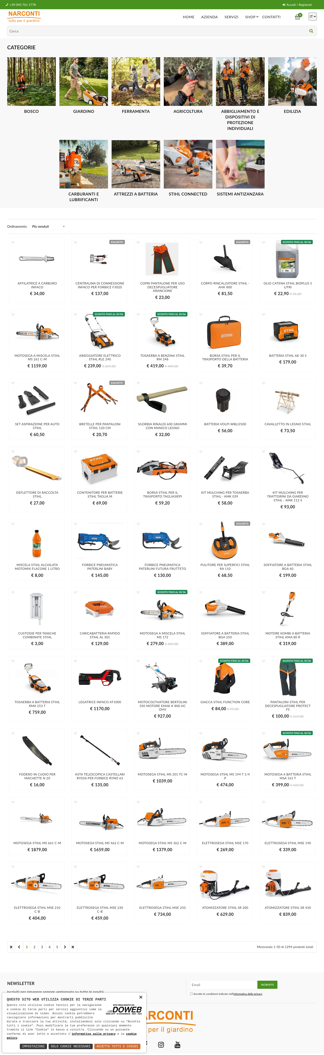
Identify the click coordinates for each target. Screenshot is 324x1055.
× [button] (141, 997)
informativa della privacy (248, 994)
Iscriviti (267, 984)
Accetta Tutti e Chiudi (117, 1046)
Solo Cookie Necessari (70, 1046)
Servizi (231, 17)
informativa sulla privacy (94, 1034)
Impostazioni (33, 1046)
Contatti (271, 17)
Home (189, 17)
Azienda (209, 17)
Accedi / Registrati (297, 5)
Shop (252, 16)
